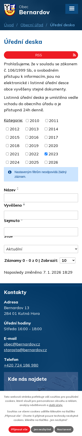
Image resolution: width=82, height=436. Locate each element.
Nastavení (64, 429)
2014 (53, 128)
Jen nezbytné (42, 429)
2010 (34, 120)
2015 (14, 137)
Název (10, 189)
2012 (14, 128)
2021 (14, 153)
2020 (53, 145)
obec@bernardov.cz (22, 344)
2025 (34, 162)
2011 (54, 120)
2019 (34, 145)
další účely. (56, 405)
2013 (34, 128)
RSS (55, 55)
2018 (14, 145)
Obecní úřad (32, 24)
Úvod (9, 24)
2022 (34, 153)
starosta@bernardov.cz (25, 349)
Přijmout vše (19, 429)
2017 (53, 137)
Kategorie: (13, 120)
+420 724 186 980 (21, 365)
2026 (53, 162)
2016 (34, 137)
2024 (14, 162)
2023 (53, 153)
